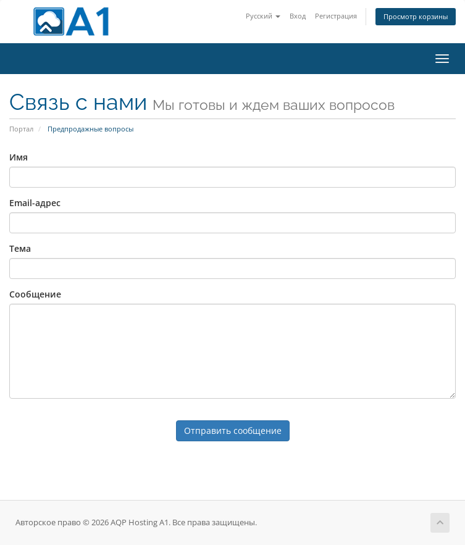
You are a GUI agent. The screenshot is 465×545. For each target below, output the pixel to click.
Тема (20, 248)
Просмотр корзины (415, 16)
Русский (263, 15)
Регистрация (336, 15)
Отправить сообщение (233, 430)
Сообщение (35, 294)
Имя (18, 157)
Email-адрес (35, 203)
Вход (298, 15)
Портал (21, 128)
